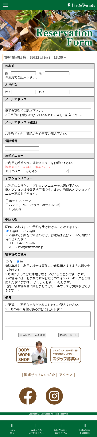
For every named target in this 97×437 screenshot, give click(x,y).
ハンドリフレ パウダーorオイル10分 (35, 205)
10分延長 (15, 209)
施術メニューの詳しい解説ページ (28, 167)
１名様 (13, 231)
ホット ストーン (20, 200)
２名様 (30, 231)
